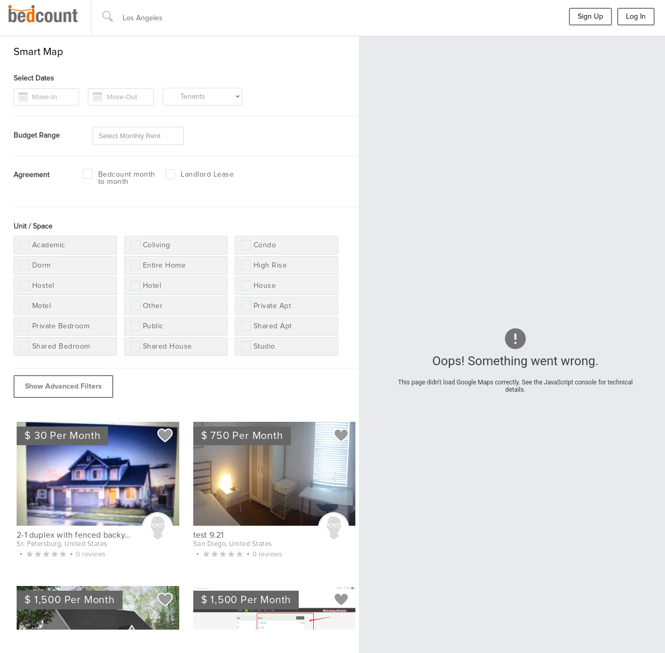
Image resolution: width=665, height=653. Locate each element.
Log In (636, 16)
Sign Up (590, 16)
